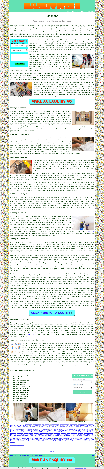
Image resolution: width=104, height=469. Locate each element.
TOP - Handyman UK (17, 445)
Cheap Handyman (35, 437)
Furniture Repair (48, 430)
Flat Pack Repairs (14, 428)
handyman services (19, 424)
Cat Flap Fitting (64, 425)
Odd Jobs (36, 433)
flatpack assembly (64, 323)
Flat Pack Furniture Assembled (80, 430)
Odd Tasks (41, 431)
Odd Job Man (30, 431)
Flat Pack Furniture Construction (62, 430)
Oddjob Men (44, 435)
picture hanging (78, 325)
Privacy (92, 455)
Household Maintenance (53, 435)
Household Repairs (44, 433)
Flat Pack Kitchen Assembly (60, 428)
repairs (91, 231)
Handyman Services (58, 439)
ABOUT (77, 11)
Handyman (32, 434)
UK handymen (14, 323)
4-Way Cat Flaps (46, 424)
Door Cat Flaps (28, 424)
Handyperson (25, 435)
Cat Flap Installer (24, 425)
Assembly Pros (79, 426)
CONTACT (83, 11)
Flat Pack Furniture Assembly (85, 428)
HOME (68, 11)
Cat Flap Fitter (21, 426)
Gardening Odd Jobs (28, 433)
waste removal (72, 334)
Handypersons (71, 431)
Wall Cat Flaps (73, 424)
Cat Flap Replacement (35, 425)
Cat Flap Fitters (64, 424)
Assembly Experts (53, 429)
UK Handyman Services (22, 371)
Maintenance (54, 438)
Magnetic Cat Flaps (74, 425)
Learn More (79, 468)
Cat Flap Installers (53, 425)
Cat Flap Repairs (30, 426)
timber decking (44, 328)
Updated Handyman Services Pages (38, 455)
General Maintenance (81, 434)
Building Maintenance (50, 431)
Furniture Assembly (88, 426)
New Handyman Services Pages (22, 455)
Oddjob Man (13, 435)
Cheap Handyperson (21, 437)
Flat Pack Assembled (26, 428)
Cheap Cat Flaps (14, 425)
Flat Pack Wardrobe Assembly (29, 429)
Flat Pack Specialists (15, 429)
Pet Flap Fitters (70, 426)
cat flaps (32, 334)
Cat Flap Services (82, 424)
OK (85, 468)
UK (27, 336)
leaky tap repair (32, 325)
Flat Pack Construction (27, 430)
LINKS (72, 11)
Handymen (23, 431)
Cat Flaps (90, 424)
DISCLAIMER (90, 11)
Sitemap (11, 455)
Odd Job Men (13, 433)
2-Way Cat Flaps (37, 424)
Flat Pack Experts (78, 429)
